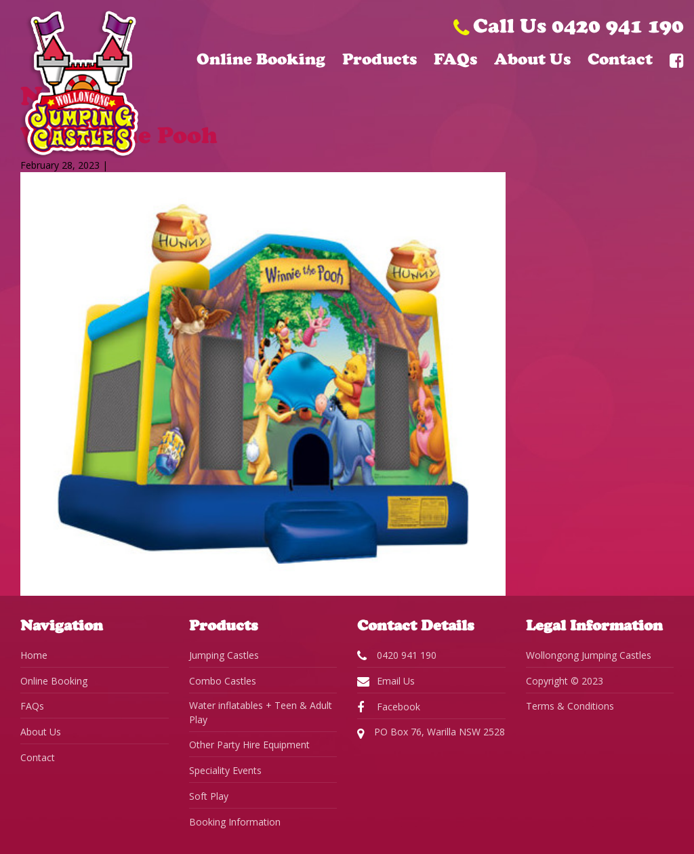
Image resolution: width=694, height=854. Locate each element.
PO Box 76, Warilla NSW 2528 (431, 732)
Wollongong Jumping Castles (588, 655)
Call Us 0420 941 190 (568, 25)
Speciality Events (225, 770)
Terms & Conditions (570, 705)
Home (33, 655)
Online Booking (261, 59)
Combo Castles (222, 680)
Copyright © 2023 (564, 680)
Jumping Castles (224, 655)
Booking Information (235, 821)
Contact (620, 59)
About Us (532, 59)
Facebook (388, 707)
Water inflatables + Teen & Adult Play (260, 712)
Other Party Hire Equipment (249, 744)
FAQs (455, 59)
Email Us (386, 681)
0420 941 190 (396, 655)
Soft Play (208, 796)
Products (379, 59)
